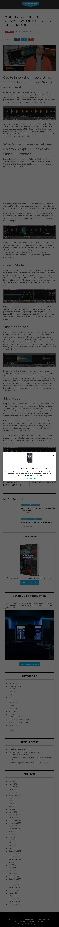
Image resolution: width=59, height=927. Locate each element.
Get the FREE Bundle (29, 478)
